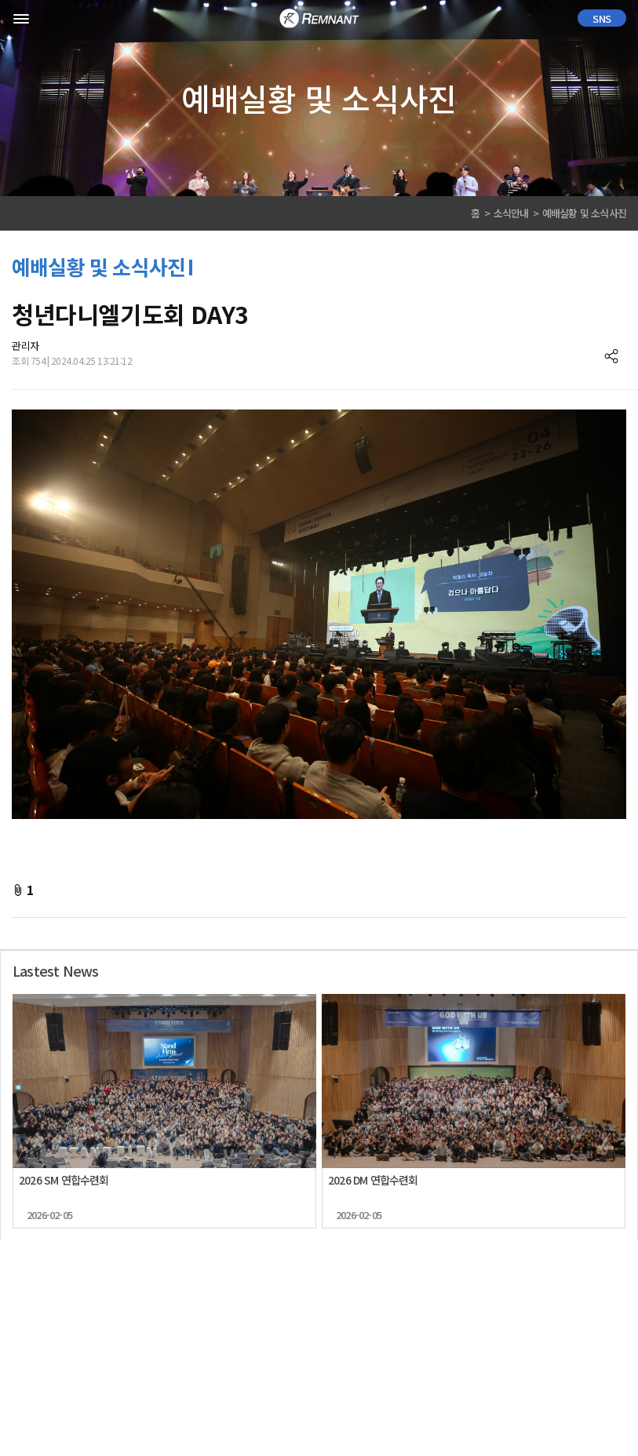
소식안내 (511, 213)
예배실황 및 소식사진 (584, 213)
